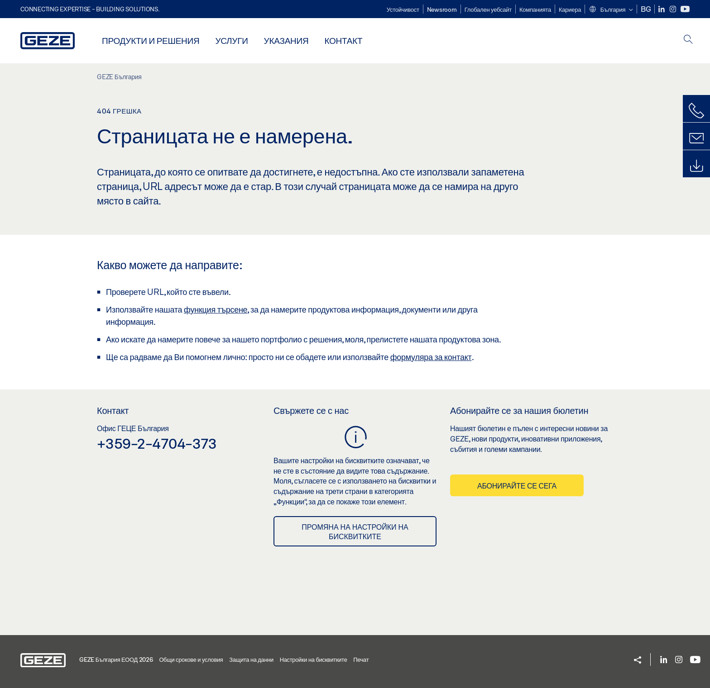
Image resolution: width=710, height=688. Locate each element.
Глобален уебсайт (488, 9)
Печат (361, 659)
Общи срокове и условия (191, 659)
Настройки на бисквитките (313, 659)
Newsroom (442, 9)
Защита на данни (251, 659)
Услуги (231, 40)
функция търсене (215, 309)
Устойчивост (403, 9)
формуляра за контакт (431, 357)
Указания (286, 40)
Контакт (343, 40)
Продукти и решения (150, 40)
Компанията (535, 9)
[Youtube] (685, 9)
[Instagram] (673, 9)
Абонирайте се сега (516, 485)
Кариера (570, 9)
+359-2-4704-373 (156, 443)
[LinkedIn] (662, 9)
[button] (611, 10)
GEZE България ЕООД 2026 (116, 659)
